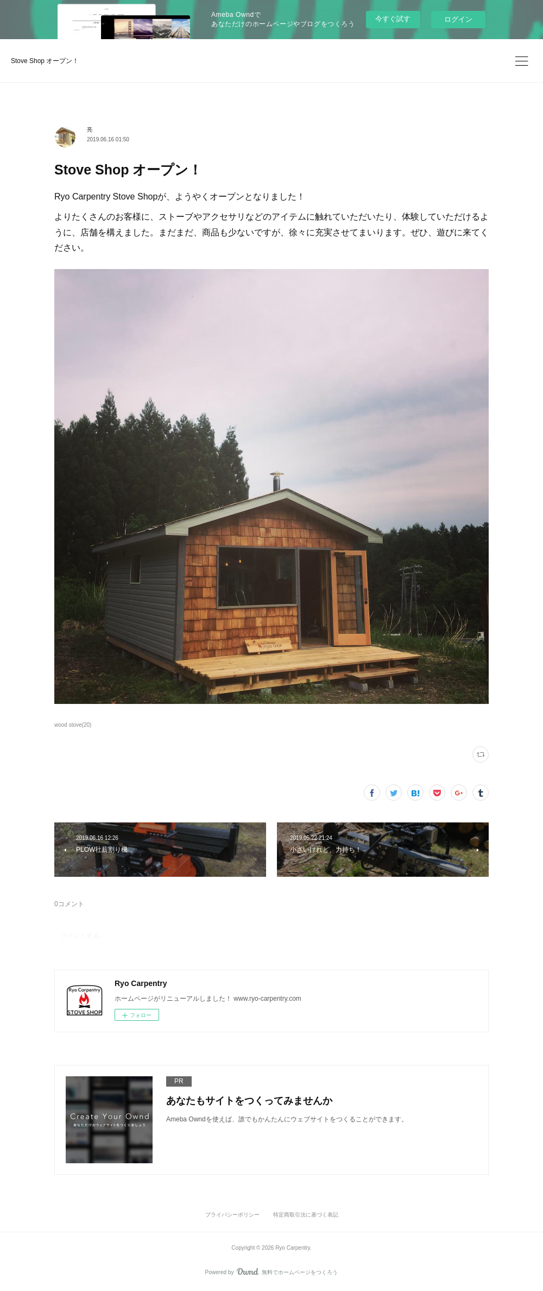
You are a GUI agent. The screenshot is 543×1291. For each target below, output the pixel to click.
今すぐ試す (393, 19)
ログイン (458, 19)
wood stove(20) (72, 725)
